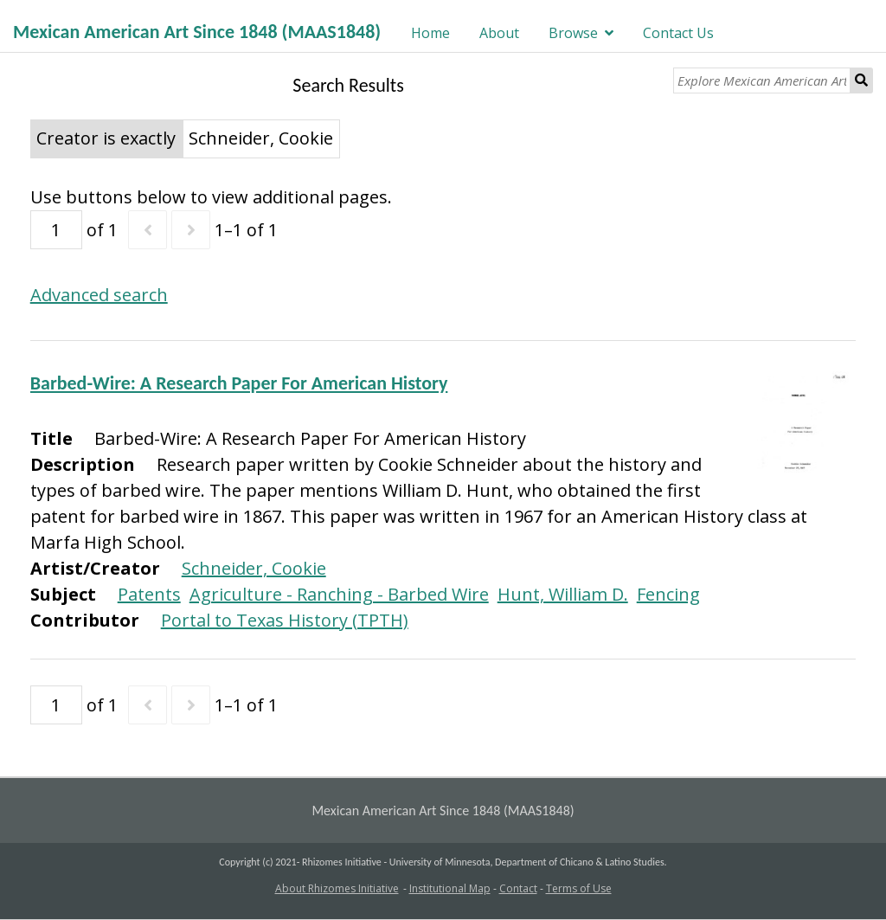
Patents (149, 594)
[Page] (56, 229)
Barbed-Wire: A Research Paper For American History (239, 383)
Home (430, 32)
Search (862, 80)
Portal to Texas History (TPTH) (284, 620)
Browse (573, 32)
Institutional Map (450, 888)
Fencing (668, 594)
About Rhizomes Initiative (337, 888)
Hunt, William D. (563, 594)
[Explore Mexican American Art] (762, 80)
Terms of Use (579, 888)
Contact (518, 888)
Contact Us (678, 32)
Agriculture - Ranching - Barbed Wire (339, 594)
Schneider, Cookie (254, 568)
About (499, 32)
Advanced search (99, 294)
